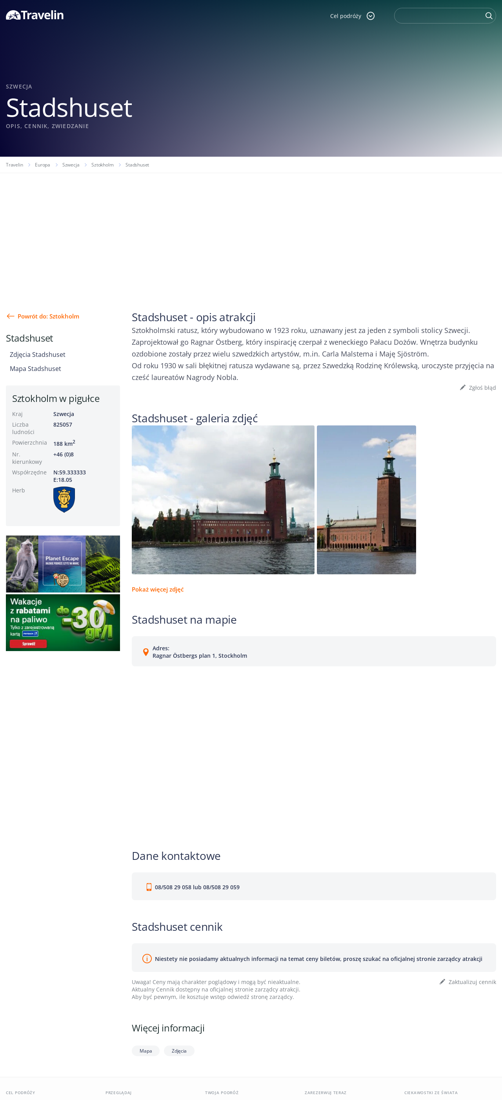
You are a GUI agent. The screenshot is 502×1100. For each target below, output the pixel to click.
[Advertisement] (251, 232)
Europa (42, 164)
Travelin (14, 164)
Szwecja (71, 164)
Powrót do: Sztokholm (48, 316)
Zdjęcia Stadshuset (37, 354)
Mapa (146, 1051)
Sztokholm (102, 164)
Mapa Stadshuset (35, 368)
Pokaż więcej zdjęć (158, 589)
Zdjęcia (179, 1051)
